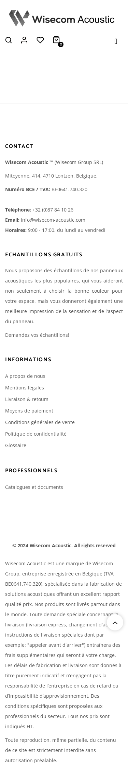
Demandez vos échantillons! (37, 335)
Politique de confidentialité (36, 434)
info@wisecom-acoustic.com (53, 220)
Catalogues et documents (34, 487)
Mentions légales (24, 387)
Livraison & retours (26, 399)
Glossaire (15, 445)
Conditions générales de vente (40, 422)
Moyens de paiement (29, 410)
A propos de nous (25, 376)
